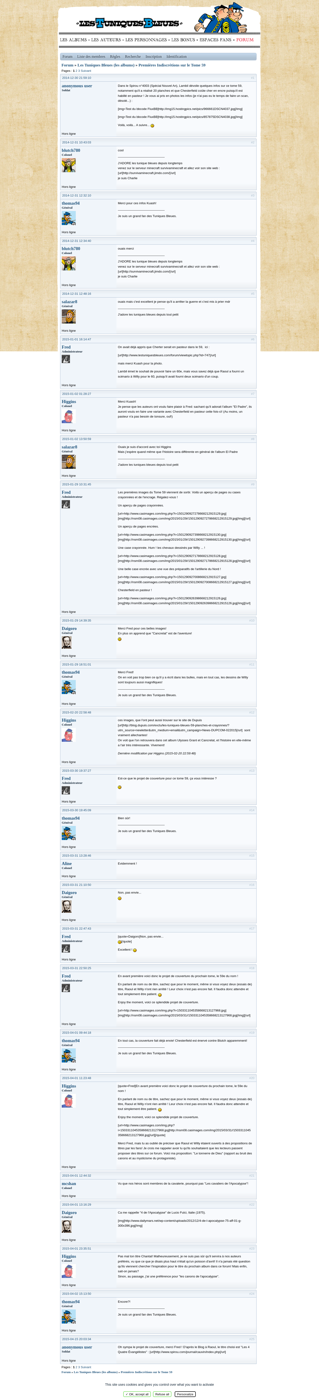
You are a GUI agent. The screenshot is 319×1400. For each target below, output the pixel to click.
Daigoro (69, 628)
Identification (177, 56)
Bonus (182, 39)
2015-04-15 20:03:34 (76, 1339)
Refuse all (162, 1394)
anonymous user (77, 85)
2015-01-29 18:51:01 (76, 664)
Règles (115, 56)
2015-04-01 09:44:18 (76, 1032)
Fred (66, 347)
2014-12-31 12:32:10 (76, 195)
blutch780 (71, 150)
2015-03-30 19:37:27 (76, 770)
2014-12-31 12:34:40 (76, 241)
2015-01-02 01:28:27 (76, 394)
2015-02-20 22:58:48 (76, 712)
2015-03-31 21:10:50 (76, 885)
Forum (244, 39)
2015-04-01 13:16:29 (76, 1204)
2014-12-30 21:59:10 (76, 78)
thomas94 (71, 203)
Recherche (133, 56)
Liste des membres (91, 56)
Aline (67, 863)
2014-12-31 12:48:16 (76, 293)
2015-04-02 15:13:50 (76, 1293)
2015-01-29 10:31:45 (76, 484)
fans (215, 39)
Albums (75, 39)
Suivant (86, 71)
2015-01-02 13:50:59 (76, 439)
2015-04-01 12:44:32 (76, 1175)
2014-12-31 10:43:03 (76, 142)
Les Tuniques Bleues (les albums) (105, 65)
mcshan (69, 1183)
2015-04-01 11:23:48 (76, 1078)
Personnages (146, 39)
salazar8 (69, 301)
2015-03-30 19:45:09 (76, 810)
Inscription (153, 56)
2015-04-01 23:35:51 (76, 1248)
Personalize (185, 1394)
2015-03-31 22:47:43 (76, 928)
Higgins (69, 401)
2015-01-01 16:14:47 (76, 339)
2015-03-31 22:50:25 (76, 968)
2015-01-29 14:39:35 (76, 620)
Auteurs (108, 39)
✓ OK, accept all (137, 1394)
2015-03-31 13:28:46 (76, 855)
